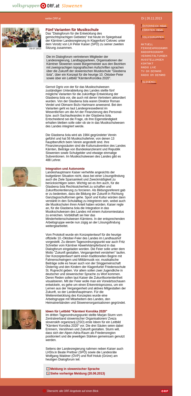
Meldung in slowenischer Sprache (75, 369)
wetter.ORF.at (53, 18)
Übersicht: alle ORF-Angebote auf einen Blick (72, 391)
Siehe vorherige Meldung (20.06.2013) (77, 373)
